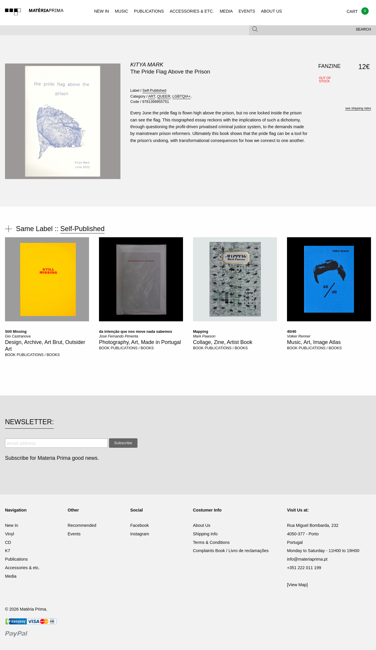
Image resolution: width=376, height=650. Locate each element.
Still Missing (15, 332)
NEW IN (101, 11)
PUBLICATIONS (149, 11)
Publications (16, 559)
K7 (7, 550)
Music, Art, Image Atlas (314, 342)
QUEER (163, 96)
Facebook (139, 525)
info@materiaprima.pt (307, 559)
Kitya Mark (147, 64)
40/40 (291, 332)
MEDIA (226, 11)
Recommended (82, 525)
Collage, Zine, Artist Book (222, 342)
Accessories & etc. (22, 567)
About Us (201, 525)
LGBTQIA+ (181, 96)
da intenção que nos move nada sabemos (135, 332)
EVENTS (247, 11)
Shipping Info (205, 534)
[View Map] (297, 584)
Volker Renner (298, 336)
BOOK (10, 355)
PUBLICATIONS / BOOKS (38, 355)
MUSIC (121, 11)
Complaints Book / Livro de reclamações (231, 550)
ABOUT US (271, 11)
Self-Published (154, 90)
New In (11, 525)
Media (10, 576)
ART (151, 96)
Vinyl (9, 534)
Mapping (200, 332)
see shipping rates (358, 108)
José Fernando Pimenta (118, 336)
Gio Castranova (18, 336)
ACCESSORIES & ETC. (192, 11)
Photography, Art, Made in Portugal (140, 342)
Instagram (139, 534)
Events (74, 534)
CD (8, 542)
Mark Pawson (204, 336)
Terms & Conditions (211, 542)
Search (363, 29)
